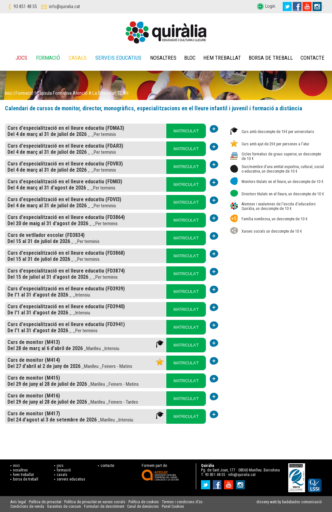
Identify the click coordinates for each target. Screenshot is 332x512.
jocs (60, 465)
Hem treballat (222, 58)
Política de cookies (143, 502)
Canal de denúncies (143, 506)
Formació (48, 58)
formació (64, 470)
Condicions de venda (27, 506)
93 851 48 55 (25, 6)
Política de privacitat (45, 502)
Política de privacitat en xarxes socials (94, 502)
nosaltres (20, 470)
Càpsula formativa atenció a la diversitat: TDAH (82, 93)
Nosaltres (163, 58)
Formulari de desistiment (104, 506)
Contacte (313, 58)
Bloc (190, 58)
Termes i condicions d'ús (182, 502)
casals (62, 474)
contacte (107, 465)
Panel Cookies (173, 506)
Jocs (21, 58)
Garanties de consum (64, 506)
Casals (78, 58)
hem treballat (23, 474)
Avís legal (18, 502)
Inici (8, 93)
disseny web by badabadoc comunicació (289, 502)
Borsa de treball (271, 58)
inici (16, 465)
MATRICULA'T (186, 131)
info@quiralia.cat (64, 6)
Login (270, 6)
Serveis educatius (118, 58)
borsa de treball (25, 479)
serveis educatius (71, 479)
